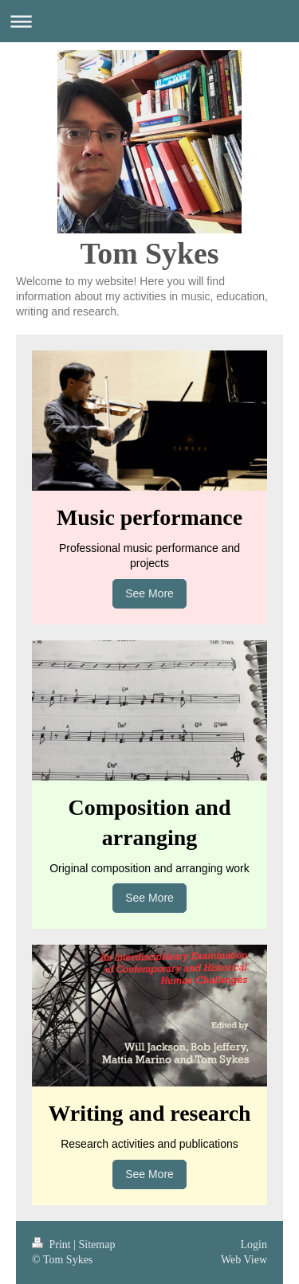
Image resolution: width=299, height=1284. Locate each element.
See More (149, 593)
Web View (244, 1260)
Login (254, 1245)
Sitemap (97, 1245)
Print (52, 1245)
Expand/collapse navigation (149, 21)
